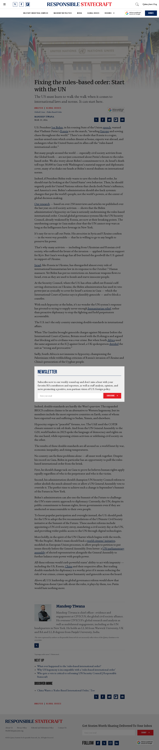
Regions (108, 13)
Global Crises (93, 13)
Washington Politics (63, 13)
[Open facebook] (21, 4)
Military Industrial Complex (35, 13)
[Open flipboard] (27, 4)
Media (79, 13)
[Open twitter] (15, 4)
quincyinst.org (150, 4)
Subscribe (111, 395)
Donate (151, 13)
